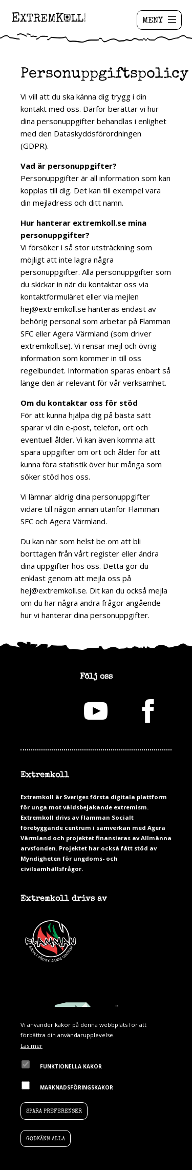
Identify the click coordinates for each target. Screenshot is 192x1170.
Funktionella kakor (71, 1066)
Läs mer (31, 1045)
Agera (126, 941)
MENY (152, 20)
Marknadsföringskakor (76, 1087)
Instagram (44, 711)
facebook (148, 711)
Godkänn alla (45, 1138)
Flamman (50, 941)
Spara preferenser (54, 1111)
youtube (96, 711)
